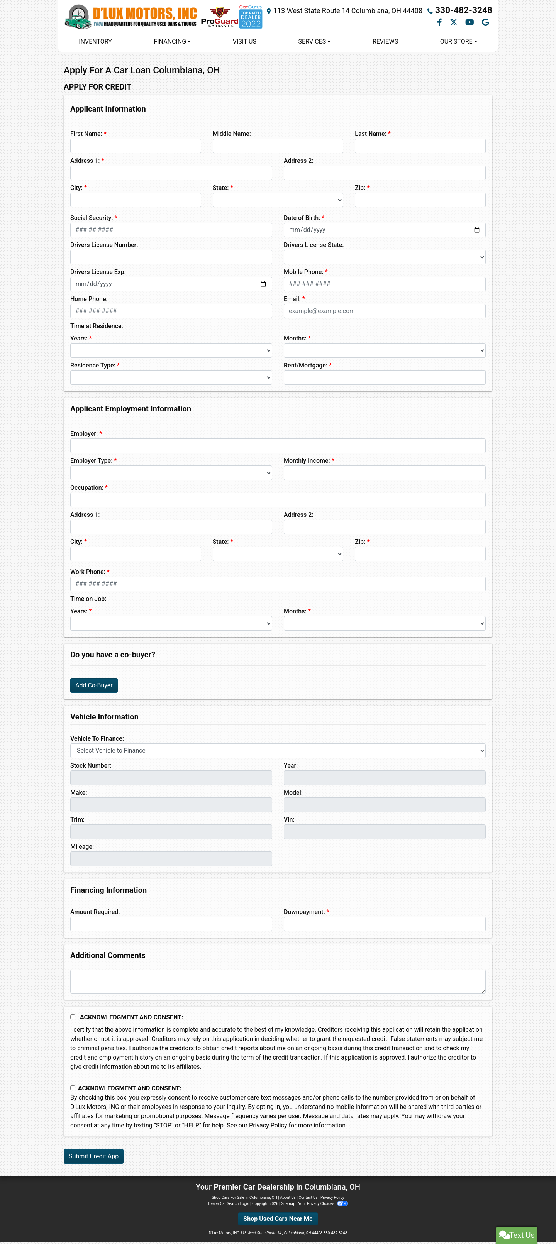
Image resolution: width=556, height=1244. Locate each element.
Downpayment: (304, 913)
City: (76, 189)
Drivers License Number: (104, 246)
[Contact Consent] (72, 1089)
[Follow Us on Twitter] (454, 23)
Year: (291, 767)
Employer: (84, 435)
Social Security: (91, 219)
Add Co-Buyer (94, 687)
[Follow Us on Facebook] (440, 23)
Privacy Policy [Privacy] (332, 1199)
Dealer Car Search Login (228, 1205)
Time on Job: (88, 600)
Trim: (77, 821)
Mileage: (82, 848)
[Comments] (278, 983)
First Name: (86, 135)
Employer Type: (91, 462)
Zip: (360, 189)
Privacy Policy (268, 1127)
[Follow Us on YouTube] (470, 23)
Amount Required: (95, 913)
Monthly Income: (307, 462)
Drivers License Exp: (98, 273)
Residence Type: (92, 367)
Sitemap (288, 1205)
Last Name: (370, 135)
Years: (79, 340)
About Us (288, 1199)
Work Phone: (87, 573)
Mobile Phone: (304, 273)
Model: (293, 794)
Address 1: (85, 162)
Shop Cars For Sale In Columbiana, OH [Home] (244, 1199)
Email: (292, 300)
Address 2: (298, 162)
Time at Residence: (96, 327)
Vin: (289, 821)
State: (221, 189)
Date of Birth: (302, 219)
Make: (78, 794)
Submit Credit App (94, 1157)
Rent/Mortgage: (305, 367)
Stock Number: (90, 767)
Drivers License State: (314, 246)
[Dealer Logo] (170, 17)
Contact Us (307, 1199)
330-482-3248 (469, 11)
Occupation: (86, 489)
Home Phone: (89, 300)
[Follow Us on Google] (485, 23)
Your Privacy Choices (323, 1205)
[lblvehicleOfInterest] (278, 752)
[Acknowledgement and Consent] (72, 1018)
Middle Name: (232, 135)
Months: (295, 340)
